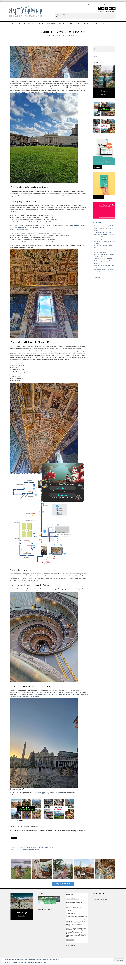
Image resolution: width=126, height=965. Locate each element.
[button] (62, 491)
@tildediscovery (62, 488)
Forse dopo (63, 500)
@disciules (62, 495)
